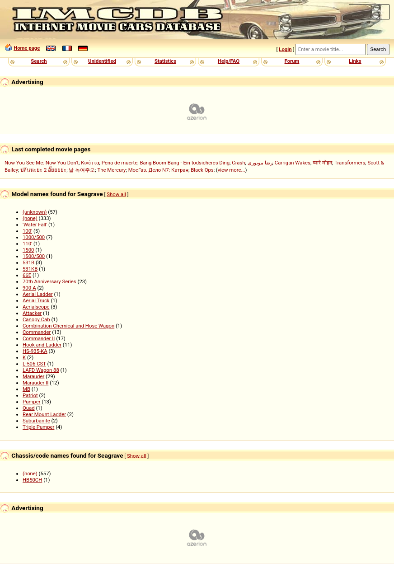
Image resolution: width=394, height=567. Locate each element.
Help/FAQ (228, 61)
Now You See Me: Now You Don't (42, 162)
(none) (30, 218)
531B (28, 262)
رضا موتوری (260, 162)
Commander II (39, 338)
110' (27, 243)
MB (26, 389)
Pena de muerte (120, 162)
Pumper (32, 401)
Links (355, 61)
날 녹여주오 (82, 170)
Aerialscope (36, 307)
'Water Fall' (35, 224)
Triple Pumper (38, 427)
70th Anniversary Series (49, 281)
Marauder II (35, 383)
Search (39, 61)
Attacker (32, 313)
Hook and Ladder (42, 345)
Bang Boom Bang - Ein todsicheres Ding (185, 162)
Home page (27, 48)
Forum (292, 61)
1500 (28, 250)
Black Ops (202, 170)
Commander (37, 332)
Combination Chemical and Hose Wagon (68, 326)
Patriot (30, 395)
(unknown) (35, 212)
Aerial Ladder (38, 294)
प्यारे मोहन (322, 162)
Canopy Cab (36, 319)
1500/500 (34, 256)
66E (27, 275)
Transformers (349, 162)
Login (285, 49)
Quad (29, 408)
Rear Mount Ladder (44, 414)
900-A (29, 288)
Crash (238, 162)
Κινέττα (90, 162)
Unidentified (102, 61)
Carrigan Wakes (292, 162)
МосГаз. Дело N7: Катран (158, 170)
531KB (30, 269)
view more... (231, 170)
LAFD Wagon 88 (41, 370)
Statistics (165, 61)
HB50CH (32, 480)
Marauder (33, 376)
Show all (116, 194)
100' (27, 231)
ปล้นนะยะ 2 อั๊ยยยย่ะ (43, 170)
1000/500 (34, 237)
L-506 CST (34, 364)
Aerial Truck (36, 300)
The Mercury (112, 170)
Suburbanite (36, 420)
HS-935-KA (35, 351)
